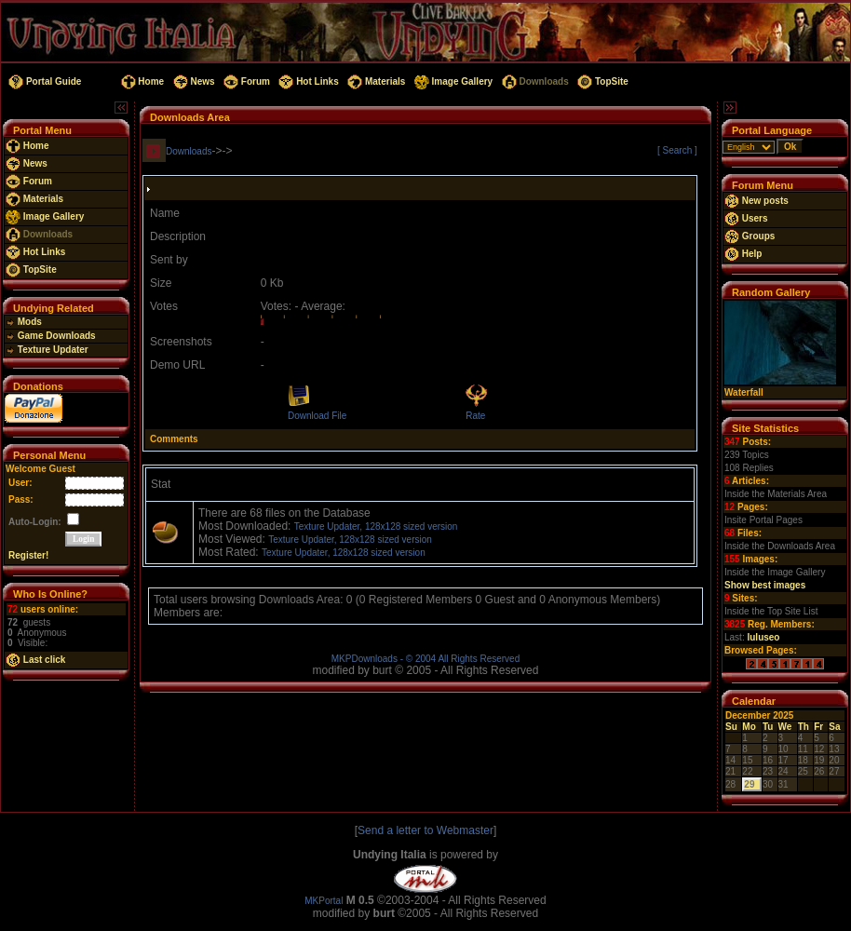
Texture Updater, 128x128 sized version (376, 526)
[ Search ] (677, 150)
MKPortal (323, 901)
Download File (317, 416)
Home (141, 81)
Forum (245, 81)
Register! (28, 555)
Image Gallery (452, 81)
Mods (24, 322)
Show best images (764, 585)
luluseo (763, 637)
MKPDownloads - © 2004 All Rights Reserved (425, 659)
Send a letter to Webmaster (425, 830)
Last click (35, 659)
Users (746, 218)
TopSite (601, 81)
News (192, 81)
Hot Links (308, 81)
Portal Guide (43, 81)
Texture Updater (47, 349)
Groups (749, 236)
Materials (374, 81)
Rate (475, 416)
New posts (756, 201)
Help (743, 254)
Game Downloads (51, 336)
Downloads (534, 81)
